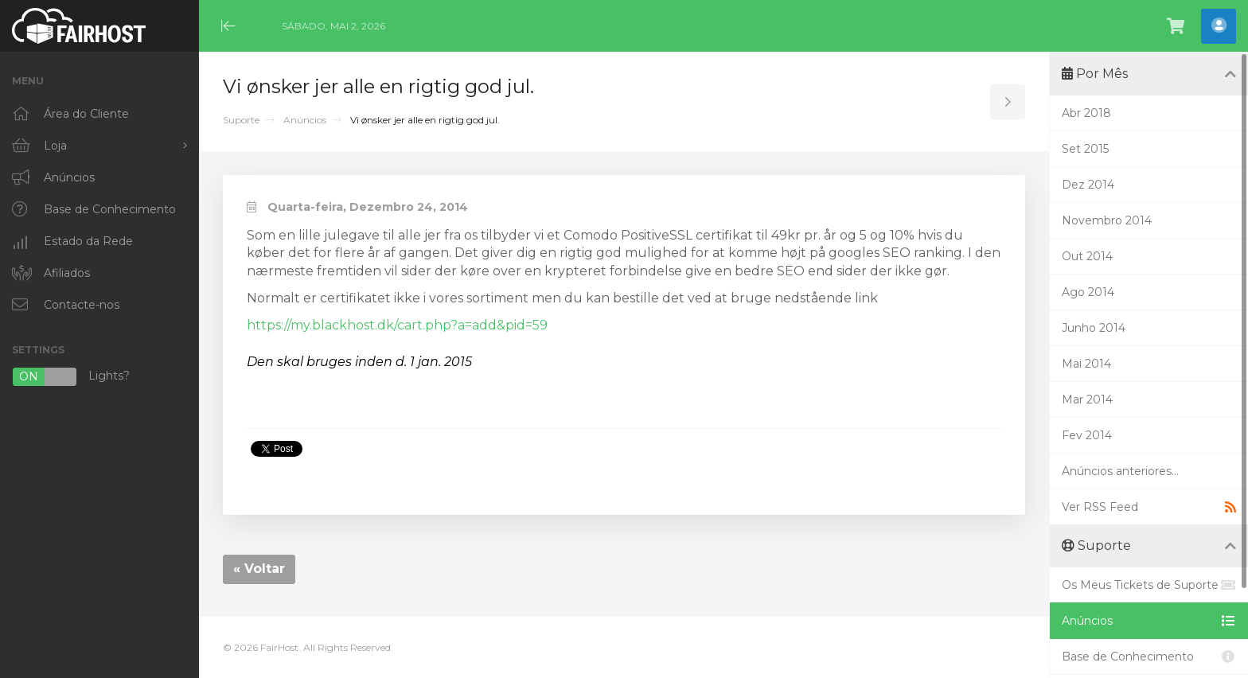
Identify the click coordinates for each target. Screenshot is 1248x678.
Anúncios (304, 120)
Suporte (241, 120)
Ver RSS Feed (1149, 506)
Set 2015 (1085, 149)
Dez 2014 (1088, 184)
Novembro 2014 (1107, 220)
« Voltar (259, 568)
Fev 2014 (1087, 435)
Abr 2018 (1086, 113)
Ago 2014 (1088, 292)
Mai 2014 (1086, 364)
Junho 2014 (1093, 328)
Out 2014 (1087, 256)
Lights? (71, 377)
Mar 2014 (1087, 399)
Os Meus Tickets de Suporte (1149, 584)
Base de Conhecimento (1149, 656)
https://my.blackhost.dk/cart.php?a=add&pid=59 (397, 325)
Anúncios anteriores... (1120, 471)
